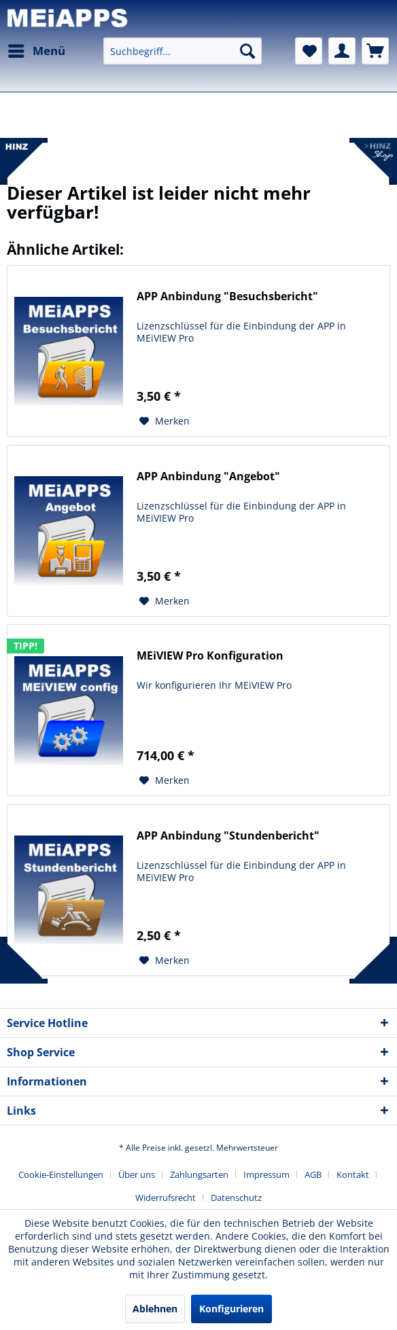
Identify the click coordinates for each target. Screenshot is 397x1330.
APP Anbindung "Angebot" (208, 476)
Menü (36, 49)
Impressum (266, 1174)
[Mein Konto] (342, 51)
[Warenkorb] (375, 51)
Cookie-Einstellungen (60, 1174)
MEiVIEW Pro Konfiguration (210, 656)
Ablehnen (155, 1308)
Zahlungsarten (199, 1174)
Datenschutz (236, 1197)
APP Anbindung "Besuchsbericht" (227, 296)
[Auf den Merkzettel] (164, 421)
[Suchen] (247, 51)
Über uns (136, 1174)
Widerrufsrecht (165, 1197)
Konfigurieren (231, 1308)
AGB (313, 1174)
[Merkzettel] (308, 51)
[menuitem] (36, 51)
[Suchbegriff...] (182, 51)
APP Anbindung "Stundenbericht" (228, 836)
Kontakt (352, 1174)
